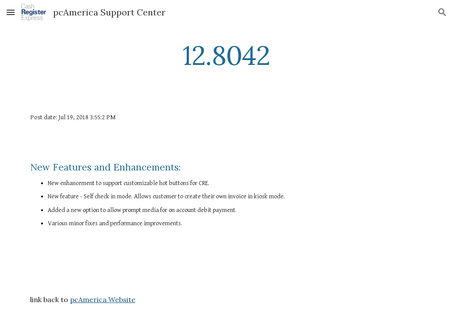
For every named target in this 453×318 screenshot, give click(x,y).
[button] (10, 12)
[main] (226, 55)
